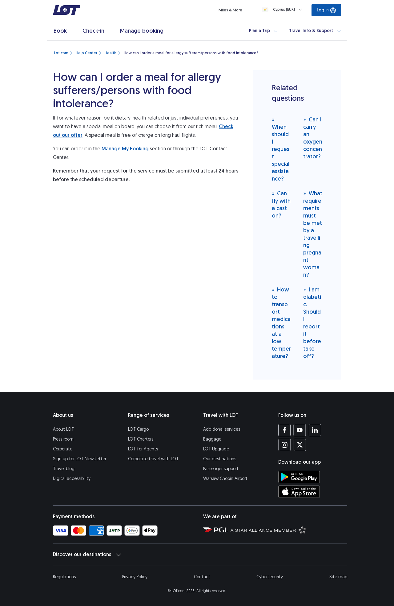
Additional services (221, 429)
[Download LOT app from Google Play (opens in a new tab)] (299, 477)
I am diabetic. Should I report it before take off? (312, 323)
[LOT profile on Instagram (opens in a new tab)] (284, 445)
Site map (338, 577)
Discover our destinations (87, 554)
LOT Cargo (138, 429)
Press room (63, 439)
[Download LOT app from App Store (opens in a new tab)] (299, 492)
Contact (202, 577)
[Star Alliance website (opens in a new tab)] (268, 529)
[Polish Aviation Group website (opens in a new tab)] (215, 529)
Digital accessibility (71, 478)
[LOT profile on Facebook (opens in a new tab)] (284, 430)
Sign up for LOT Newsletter (79, 459)
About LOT (63, 429)
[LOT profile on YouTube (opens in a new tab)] (299, 430)
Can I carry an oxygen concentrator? (312, 138)
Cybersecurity (269, 577)
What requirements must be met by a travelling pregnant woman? (312, 234)
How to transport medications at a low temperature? (281, 323)
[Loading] (283, 9)
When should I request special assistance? (280, 149)
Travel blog (63, 468)
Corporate (62, 449)
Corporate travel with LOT (153, 459)
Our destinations (219, 459)
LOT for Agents (143, 449)
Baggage (212, 439)
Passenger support (221, 468)
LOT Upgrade (216, 449)
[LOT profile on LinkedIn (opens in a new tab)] (314, 430)
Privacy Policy (134, 577)
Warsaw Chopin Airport (225, 478)
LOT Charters (140, 439)
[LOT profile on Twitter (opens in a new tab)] (299, 445)
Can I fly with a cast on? (281, 204)
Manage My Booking (125, 149)
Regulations (64, 577)
